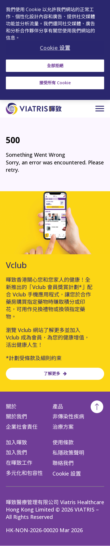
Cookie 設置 (67, 473)
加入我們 (16, 452)
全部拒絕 (55, 65)
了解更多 (52, 374)
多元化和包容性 (24, 472)
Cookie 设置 (55, 47)
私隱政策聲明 (68, 452)
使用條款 (63, 442)
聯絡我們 (63, 463)
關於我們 (16, 416)
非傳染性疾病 (68, 416)
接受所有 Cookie (55, 82)
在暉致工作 (19, 462)
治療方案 (63, 426)
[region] (55, 50)
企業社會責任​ (22, 426)
